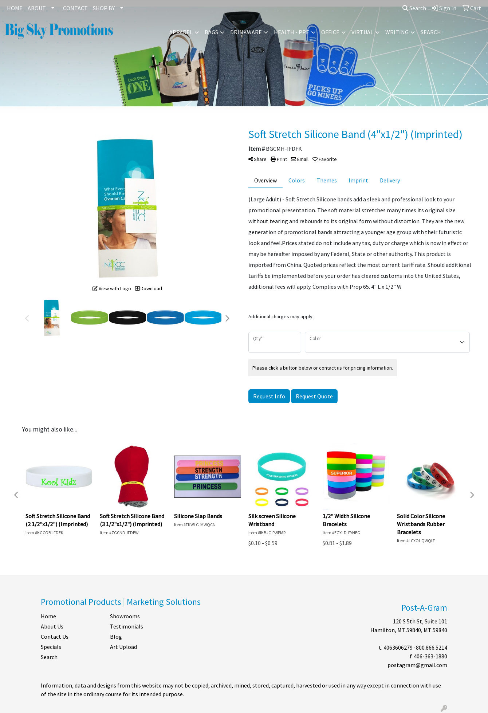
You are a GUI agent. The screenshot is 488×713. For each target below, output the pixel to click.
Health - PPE (291, 32)
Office (330, 32)
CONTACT (75, 8)
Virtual (362, 32)
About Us (52, 626)
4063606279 (398, 647)
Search (414, 8)
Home (48, 616)
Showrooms (125, 616)
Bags (211, 32)
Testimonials (126, 626)
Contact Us (54, 636)
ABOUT (37, 8)
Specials (51, 646)
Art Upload (123, 646)
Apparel (181, 32)
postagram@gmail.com (417, 665)
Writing (397, 32)
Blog (116, 636)
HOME (15, 8)
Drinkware (246, 32)
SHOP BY (104, 8)
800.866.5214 (431, 647)
